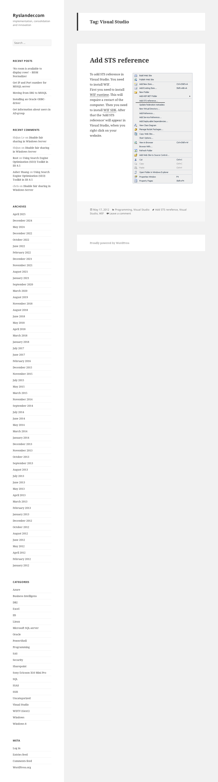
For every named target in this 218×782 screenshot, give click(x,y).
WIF (101, 213)
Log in (16, 748)
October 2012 (21, 527)
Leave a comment (120, 213)
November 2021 (22, 265)
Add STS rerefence (166, 209)
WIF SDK (109, 110)
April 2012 (19, 552)
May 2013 (19, 488)
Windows (18, 717)
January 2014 (21, 437)
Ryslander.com (29, 15)
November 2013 (22, 450)
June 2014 (19, 418)
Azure (16, 589)
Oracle (17, 634)
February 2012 (22, 559)
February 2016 (22, 361)
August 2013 (20, 469)
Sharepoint (19, 666)
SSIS (15, 692)
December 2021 (22, 259)
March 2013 (20, 501)
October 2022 (21, 239)
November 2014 (22, 399)
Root (15, 158)
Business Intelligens (25, 596)
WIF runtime (99, 95)
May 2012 (19, 546)
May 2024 (19, 227)
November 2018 (22, 303)
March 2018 (20, 335)
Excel (16, 608)
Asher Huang (21, 172)
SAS (15, 653)
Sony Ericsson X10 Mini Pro (29, 672)
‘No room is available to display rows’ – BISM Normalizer (27, 72)
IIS (14, 615)
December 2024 (22, 220)
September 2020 (23, 284)
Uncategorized (22, 698)
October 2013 (21, 457)
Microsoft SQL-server (26, 628)
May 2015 (19, 386)
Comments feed (22, 761)
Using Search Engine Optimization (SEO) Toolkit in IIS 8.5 (30, 161)
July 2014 (18, 412)
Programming (21, 647)
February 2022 (22, 252)
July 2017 (18, 348)
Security (18, 660)
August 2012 (20, 533)
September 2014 (23, 405)
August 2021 (20, 271)
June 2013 (19, 482)
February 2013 (22, 508)
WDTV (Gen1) (21, 711)
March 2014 (20, 431)
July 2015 (18, 380)
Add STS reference (119, 60)
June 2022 (19, 246)
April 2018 (19, 329)
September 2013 (23, 463)
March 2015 (20, 393)
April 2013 (19, 495)
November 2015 (22, 373)
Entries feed (20, 754)
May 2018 (19, 322)
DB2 (15, 602)
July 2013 (18, 476)
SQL (15, 679)
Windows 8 (19, 723)
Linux (16, 621)
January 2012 (21, 565)
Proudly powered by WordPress (109, 243)
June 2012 (19, 540)
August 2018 (20, 310)
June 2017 (19, 354)
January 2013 (21, 514)
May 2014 (19, 425)
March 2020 (20, 290)
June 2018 (19, 316)
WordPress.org (22, 767)
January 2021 (21, 278)
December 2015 (22, 367)
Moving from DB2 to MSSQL (30, 93)
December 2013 (22, 444)
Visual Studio (21, 704)
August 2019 (20, 297)
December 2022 (22, 233)
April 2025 (19, 214)
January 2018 (21, 342)
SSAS (16, 685)
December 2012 (22, 520)
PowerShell (20, 640)
